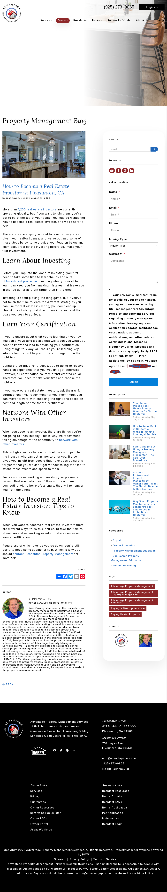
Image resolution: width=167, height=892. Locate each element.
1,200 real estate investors (37, 209)
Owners (63, 20)
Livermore (70, 731)
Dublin (83, 731)
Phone (113, 223)
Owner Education (124, 545)
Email (113, 207)
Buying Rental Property (125, 614)
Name (113, 191)
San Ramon (37, 735)
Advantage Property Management (132, 586)
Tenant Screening (124, 565)
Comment (116, 253)
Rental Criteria (112, 796)
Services (46, 20)
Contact (159, 20)
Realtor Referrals (118, 20)
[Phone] (133, 230)
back (8, 684)
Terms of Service (105, 859)
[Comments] (133, 270)
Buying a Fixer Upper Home (128, 608)
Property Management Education (134, 550)
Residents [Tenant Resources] (80, 20)
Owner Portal (39, 824)
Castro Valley (62, 735)
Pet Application (112, 813)
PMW (85, 854)
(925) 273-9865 (119, 7)
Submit (133, 381)
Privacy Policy (140, 366)
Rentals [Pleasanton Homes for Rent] (97, 20)
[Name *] (133, 199)
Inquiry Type (118, 239)
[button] (112, 170)
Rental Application (114, 807)
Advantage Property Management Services (132, 601)
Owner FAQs (38, 818)
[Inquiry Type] (133, 245)
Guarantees (38, 802)
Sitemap (59, 859)
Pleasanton (54, 731)
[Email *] (133, 214)
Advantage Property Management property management (132, 593)
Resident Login (112, 824)
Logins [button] (150, 7)
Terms (115, 371)
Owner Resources (42, 807)
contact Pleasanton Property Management (43, 554)
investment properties (21, 281)
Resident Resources (115, 790)
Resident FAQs (112, 802)
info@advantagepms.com (119, 758)
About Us (142, 20)
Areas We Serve (41, 829)
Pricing (35, 796)
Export (117, 540)
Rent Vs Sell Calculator (45, 813)
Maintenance (111, 818)
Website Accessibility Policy (134, 873)
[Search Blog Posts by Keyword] (130, 149)
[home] (11, 12)
